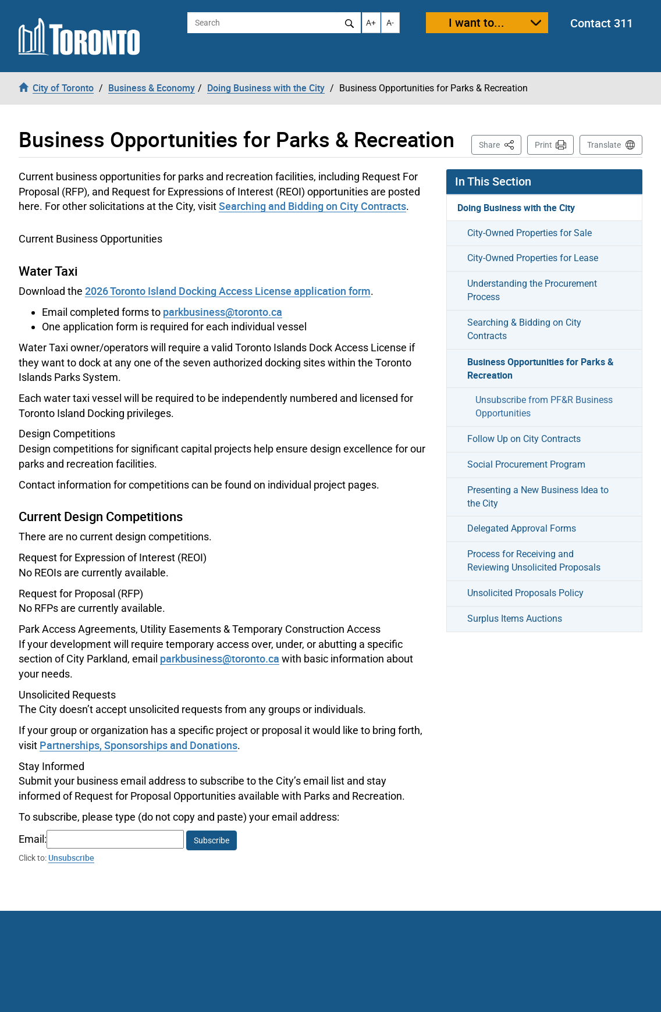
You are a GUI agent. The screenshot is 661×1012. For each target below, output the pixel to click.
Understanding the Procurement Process (532, 290)
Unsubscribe (71, 857)
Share (500, 143)
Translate (604, 144)
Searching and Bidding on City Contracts (312, 206)
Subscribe (211, 840)
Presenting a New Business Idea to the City (538, 496)
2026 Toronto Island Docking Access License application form (228, 291)
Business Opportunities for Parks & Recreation (540, 368)
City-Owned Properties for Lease (532, 257)
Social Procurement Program (526, 464)
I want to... (476, 22)
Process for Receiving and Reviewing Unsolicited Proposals (533, 560)
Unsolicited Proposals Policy (525, 592)
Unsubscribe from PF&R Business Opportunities (544, 406)
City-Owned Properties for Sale (529, 232)
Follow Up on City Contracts (524, 438)
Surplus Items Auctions (514, 618)
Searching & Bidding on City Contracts (524, 329)
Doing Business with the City (516, 207)
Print (543, 144)
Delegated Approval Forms (521, 528)
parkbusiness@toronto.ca (222, 312)
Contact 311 (601, 23)
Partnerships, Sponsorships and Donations (138, 745)
